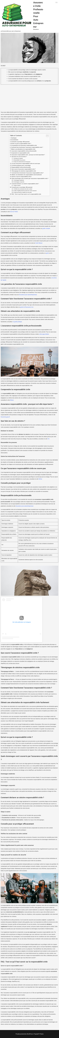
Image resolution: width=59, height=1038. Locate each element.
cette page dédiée (44, 334)
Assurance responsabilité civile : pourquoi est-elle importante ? (28, 154)
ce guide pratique (17, 321)
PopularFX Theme (38, 1034)
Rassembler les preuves (19, 160)
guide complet (46, 228)
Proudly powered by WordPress (24, 1034)
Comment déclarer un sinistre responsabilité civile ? (25, 183)
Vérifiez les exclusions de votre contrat (23, 189)
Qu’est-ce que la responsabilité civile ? (21, 143)
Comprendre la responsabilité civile (20, 153)
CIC (48, 439)
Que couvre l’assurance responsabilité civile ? (24, 169)
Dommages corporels (19, 181)
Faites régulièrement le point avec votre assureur (25, 190)
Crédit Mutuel (38, 243)
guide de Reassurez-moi (26, 307)
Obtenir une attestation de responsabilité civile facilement (27, 174)
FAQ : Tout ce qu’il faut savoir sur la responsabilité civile (26, 194)
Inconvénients (14, 139)
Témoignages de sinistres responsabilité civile (24, 171)
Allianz (12, 400)
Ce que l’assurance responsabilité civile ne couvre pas (26, 163)
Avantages (14, 138)
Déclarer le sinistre (18, 158)
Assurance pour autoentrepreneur (28, 294)
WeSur (40, 479)
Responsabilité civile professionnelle (21, 167)
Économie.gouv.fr (5, 417)
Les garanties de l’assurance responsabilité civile (24, 145)
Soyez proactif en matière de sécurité (23, 192)
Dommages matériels (19, 180)
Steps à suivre (17, 185)
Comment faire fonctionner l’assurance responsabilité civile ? (27, 147)
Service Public (14, 211)
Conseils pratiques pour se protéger (21, 165)
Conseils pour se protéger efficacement (22, 187)
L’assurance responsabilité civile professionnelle (23, 151)
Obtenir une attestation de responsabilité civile (23, 149)
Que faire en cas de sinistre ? (19, 156)
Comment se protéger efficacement (20, 141)
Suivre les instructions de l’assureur (22, 161)
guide (47, 253)
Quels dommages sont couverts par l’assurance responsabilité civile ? (30, 178)
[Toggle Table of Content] (46, 135)
